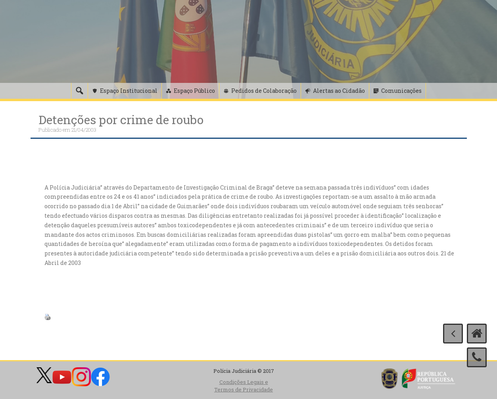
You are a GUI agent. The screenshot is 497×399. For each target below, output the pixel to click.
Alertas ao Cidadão (339, 90)
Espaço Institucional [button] (128, 90)
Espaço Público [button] (194, 90)
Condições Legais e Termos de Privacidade (243, 385)
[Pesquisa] (79, 91)
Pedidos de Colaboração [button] (264, 90)
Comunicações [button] (401, 90)
